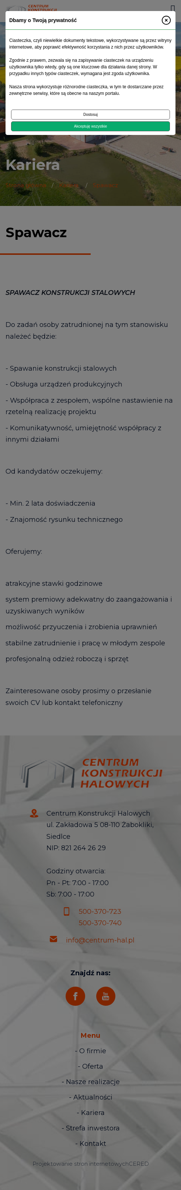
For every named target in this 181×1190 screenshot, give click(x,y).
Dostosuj (90, 115)
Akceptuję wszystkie (90, 126)
